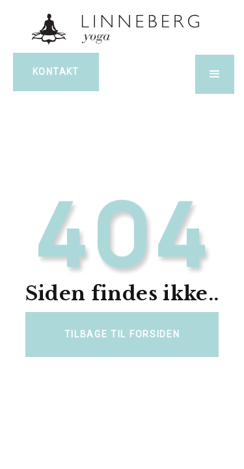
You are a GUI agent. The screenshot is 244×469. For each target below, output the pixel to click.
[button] (214, 74)
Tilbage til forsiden (122, 334)
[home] (122, 28)
